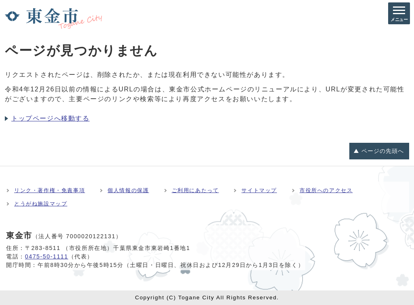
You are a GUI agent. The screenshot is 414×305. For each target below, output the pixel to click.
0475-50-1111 (46, 256)
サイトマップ (259, 190)
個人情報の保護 (128, 190)
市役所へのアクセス (326, 190)
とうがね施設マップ (40, 204)
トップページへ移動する (50, 118)
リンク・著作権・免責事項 (49, 190)
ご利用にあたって (195, 190)
